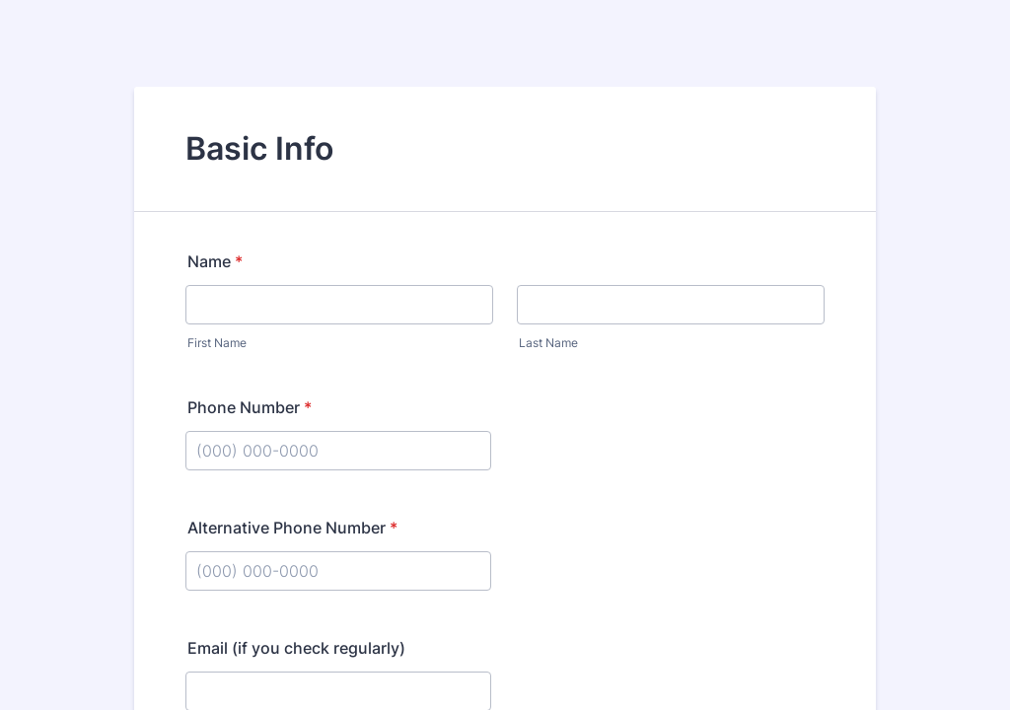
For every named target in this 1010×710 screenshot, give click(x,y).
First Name (217, 342)
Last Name (548, 342)
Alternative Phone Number (292, 527)
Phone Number (249, 407)
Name (215, 261)
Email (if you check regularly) (296, 648)
